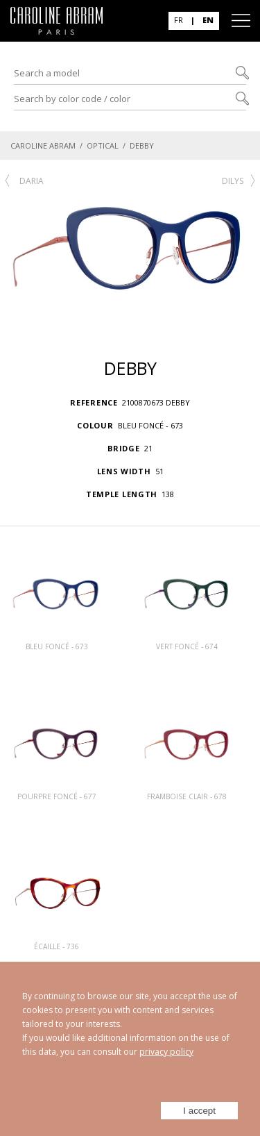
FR (178, 20)
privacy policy (166, 1052)
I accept (199, 1110)
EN (208, 20)
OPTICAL (103, 145)
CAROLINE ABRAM (43, 145)
